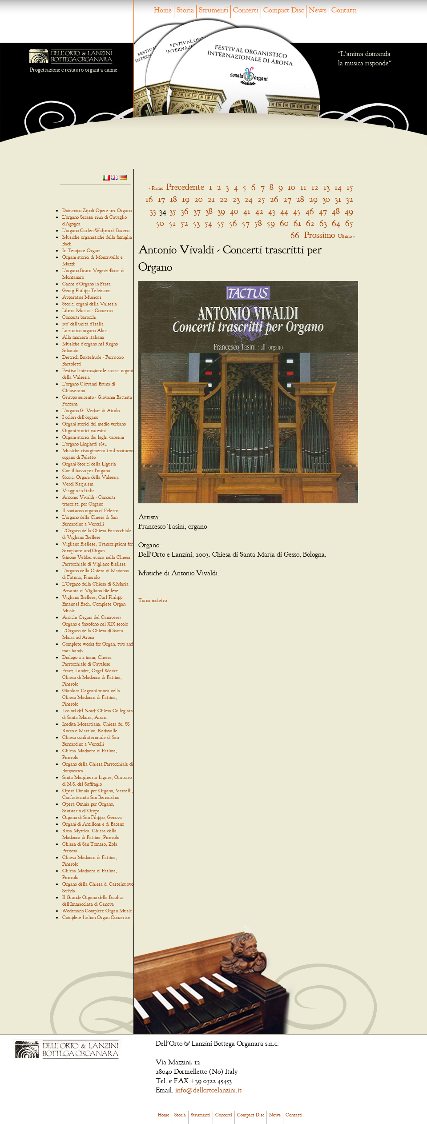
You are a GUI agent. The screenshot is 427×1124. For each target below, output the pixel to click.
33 (153, 211)
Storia (185, 10)
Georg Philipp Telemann (86, 290)
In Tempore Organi (81, 250)
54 (208, 223)
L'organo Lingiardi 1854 (84, 444)
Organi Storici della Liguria (89, 464)
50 (160, 223)
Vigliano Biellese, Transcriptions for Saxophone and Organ (97, 547)
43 (271, 211)
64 (336, 223)
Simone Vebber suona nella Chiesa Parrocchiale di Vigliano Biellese (96, 560)
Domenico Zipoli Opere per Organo (97, 210)
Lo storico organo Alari (85, 330)
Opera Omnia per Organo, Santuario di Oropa (88, 807)
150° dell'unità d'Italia (83, 324)
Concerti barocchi (79, 317)
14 (338, 187)
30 (326, 199)
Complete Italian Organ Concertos (96, 917)
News (317, 10)
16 (149, 199)
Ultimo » (346, 236)
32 (349, 199)
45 (297, 211)
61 (297, 223)
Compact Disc (283, 10)
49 (349, 211)
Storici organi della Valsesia (89, 304)
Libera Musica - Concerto (87, 310)
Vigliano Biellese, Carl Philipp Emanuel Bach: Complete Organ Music (93, 604)
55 (220, 223)
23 (236, 199)
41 (246, 211)
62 (310, 223)
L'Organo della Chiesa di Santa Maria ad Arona (92, 633)
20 (198, 199)
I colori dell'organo (80, 417)
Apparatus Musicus (81, 297)
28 (300, 199)
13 (326, 187)
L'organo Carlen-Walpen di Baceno (95, 230)
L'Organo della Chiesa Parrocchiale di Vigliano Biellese (97, 533)
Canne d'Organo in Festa (86, 284)
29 (313, 199)
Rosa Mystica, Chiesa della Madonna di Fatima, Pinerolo (90, 833)
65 (349, 223)
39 (221, 211)
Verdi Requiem (77, 484)
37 (197, 211)
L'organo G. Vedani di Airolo (91, 410)
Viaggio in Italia (78, 490)
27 (287, 199)
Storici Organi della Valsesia (90, 477)
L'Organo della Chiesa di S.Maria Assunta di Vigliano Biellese (95, 587)
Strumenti (213, 10)
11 (303, 187)
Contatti (344, 10)
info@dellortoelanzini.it (208, 1090)
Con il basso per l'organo (86, 470)
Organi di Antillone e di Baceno (93, 824)
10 (291, 187)
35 (172, 211)
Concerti (245, 10)
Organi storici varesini (84, 430)
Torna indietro (152, 600)
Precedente (185, 187)
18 (173, 199)
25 (261, 199)
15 (349, 187)
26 (274, 199)
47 (323, 211)
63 (323, 223)
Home (163, 10)
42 (259, 211)
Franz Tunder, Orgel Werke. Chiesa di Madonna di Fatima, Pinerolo (92, 677)
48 (336, 211)
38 (209, 211)
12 (314, 187)
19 (185, 199)
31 (338, 199)
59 (271, 223)
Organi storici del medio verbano (94, 424)
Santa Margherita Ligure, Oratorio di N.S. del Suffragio (97, 780)
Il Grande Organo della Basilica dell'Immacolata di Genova (93, 900)
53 (196, 223)
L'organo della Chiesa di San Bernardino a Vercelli (89, 520)
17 (161, 199)
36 (185, 211)
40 (234, 211)
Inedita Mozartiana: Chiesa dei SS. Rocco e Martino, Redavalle (96, 727)
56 (233, 223)
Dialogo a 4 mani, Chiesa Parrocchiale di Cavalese (87, 660)
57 (246, 223)
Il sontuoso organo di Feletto (90, 510)
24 (249, 199)
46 (310, 211)
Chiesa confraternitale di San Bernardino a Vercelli (90, 740)
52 (184, 223)
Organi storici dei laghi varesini (93, 437)
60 (284, 223)
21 (211, 199)
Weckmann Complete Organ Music (97, 910)
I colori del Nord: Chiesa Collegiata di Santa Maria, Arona (97, 713)
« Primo (156, 188)
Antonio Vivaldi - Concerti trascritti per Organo (88, 500)
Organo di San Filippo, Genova (92, 817)
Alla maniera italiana (83, 337)
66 (294, 235)
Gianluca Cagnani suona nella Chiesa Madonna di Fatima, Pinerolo (91, 697)
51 (172, 223)
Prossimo (319, 235)
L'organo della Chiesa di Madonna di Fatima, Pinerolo (95, 573)
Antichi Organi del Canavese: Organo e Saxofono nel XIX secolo (95, 620)
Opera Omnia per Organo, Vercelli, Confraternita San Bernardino (97, 793)
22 (224, 199)
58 (258, 223)
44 (284, 211)
